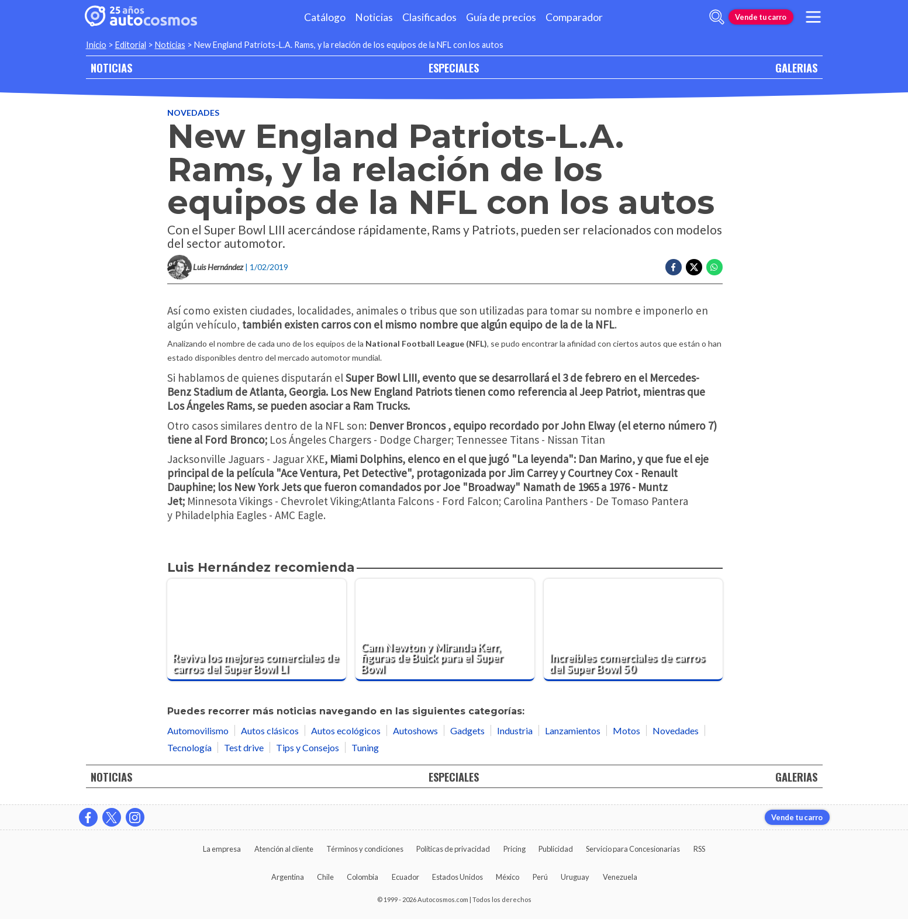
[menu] (812, 17)
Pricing (514, 849)
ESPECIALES (454, 67)
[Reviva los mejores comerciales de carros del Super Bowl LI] (256, 630)
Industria (515, 730)
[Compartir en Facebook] (673, 267)
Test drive (244, 747)
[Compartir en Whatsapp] (714, 267)
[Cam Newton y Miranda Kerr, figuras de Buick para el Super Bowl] (444, 630)
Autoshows (415, 730)
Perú (540, 877)
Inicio (96, 45)
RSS (699, 849)
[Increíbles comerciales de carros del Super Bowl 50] (633, 630)
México (507, 877)
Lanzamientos (572, 730)
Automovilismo (198, 730)
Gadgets (467, 730)
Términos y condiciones (364, 849)
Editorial (130, 45)
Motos (626, 730)
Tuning (365, 747)
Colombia (362, 877)
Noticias (374, 17)
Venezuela (620, 877)
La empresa (222, 849)
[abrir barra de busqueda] (717, 17)
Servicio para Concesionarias (633, 849)
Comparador (574, 17)
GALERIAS (796, 67)
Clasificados (429, 17)
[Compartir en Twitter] (694, 267)
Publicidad (555, 849)
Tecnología (189, 747)
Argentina (287, 877)
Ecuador (405, 877)
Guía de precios (501, 17)
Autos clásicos (270, 730)
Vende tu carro (760, 17)
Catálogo (325, 17)
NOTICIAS (111, 67)
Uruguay (575, 877)
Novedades (193, 113)
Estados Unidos (457, 877)
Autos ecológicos (346, 730)
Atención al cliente (283, 849)
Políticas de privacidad (453, 849)
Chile (325, 877)
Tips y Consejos (307, 747)
